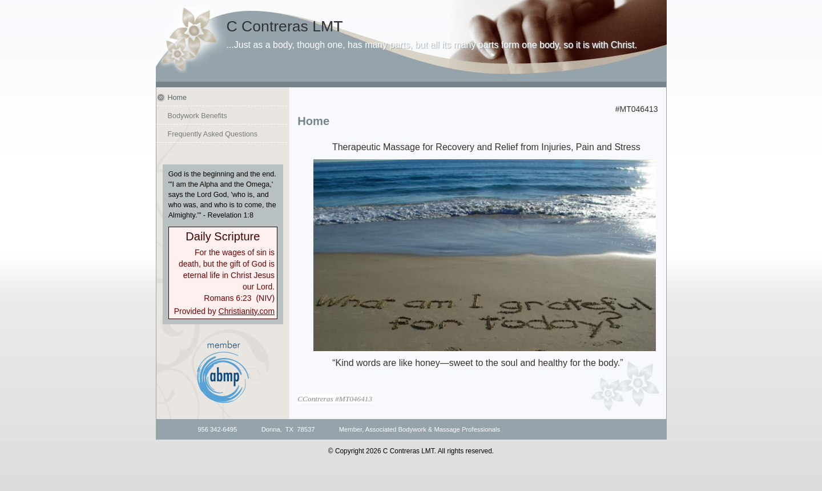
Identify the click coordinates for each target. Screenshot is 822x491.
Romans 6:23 (227, 298)
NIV (265, 298)
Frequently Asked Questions (213, 134)
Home (177, 98)
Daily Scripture (223, 236)
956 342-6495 (217, 429)
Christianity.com (247, 311)
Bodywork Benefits (197, 116)
